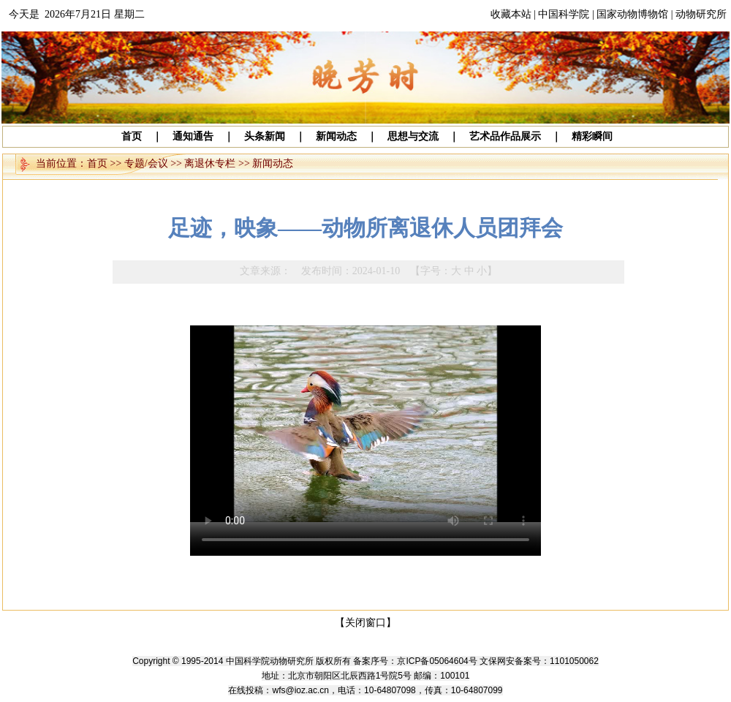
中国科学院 (563, 14)
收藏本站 (511, 14)
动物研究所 (701, 14)
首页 (97, 163)
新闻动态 (272, 163)
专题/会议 (146, 163)
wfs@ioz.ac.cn (300, 690)
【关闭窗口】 (365, 622)
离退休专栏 (209, 163)
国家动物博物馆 (632, 14)
